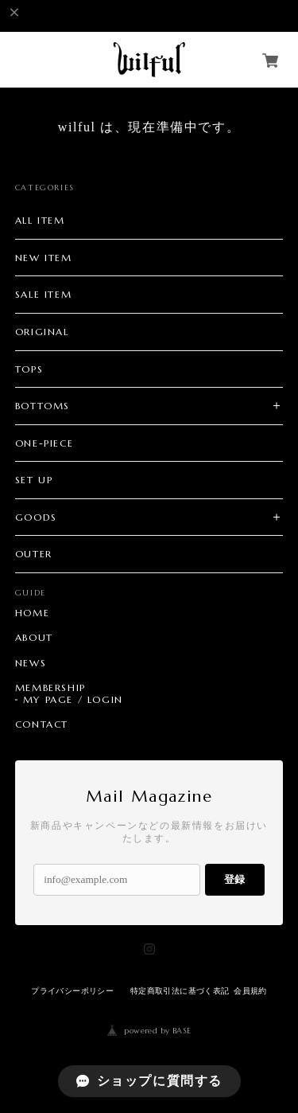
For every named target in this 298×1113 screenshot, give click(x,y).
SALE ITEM (43, 294)
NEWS (30, 663)
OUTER (33, 554)
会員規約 (250, 990)
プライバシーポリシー (72, 990)
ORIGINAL (42, 332)
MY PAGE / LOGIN (73, 699)
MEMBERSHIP (50, 687)
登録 (234, 879)
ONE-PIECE (44, 443)
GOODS (36, 517)
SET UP (34, 480)
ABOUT (34, 637)
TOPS (29, 369)
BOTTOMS (42, 406)
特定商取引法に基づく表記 (180, 990)
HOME (32, 613)
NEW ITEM (43, 258)
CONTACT (41, 724)
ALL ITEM (40, 220)
